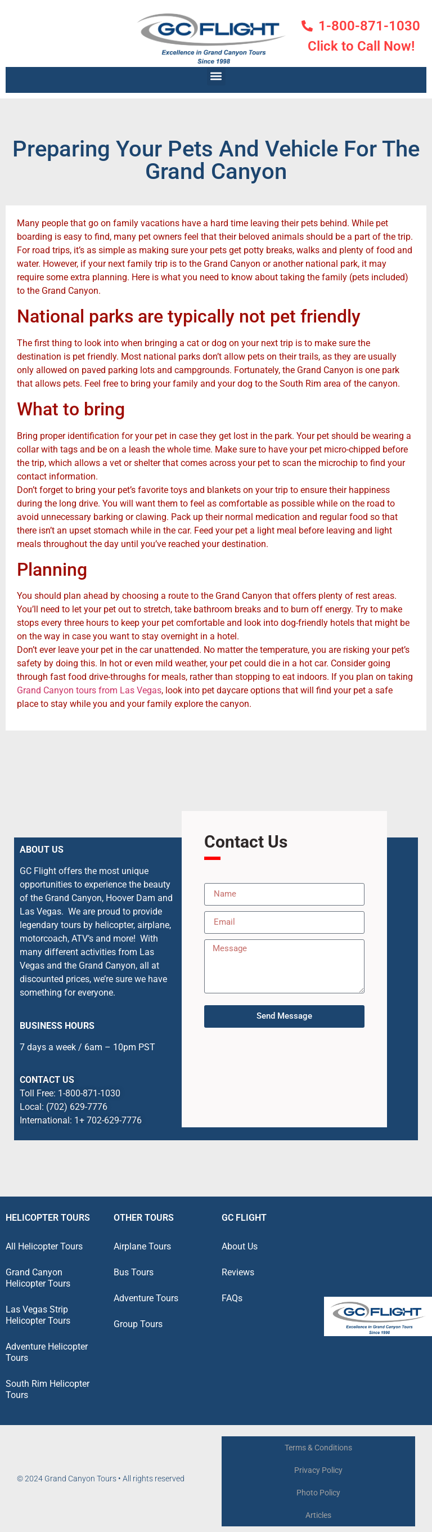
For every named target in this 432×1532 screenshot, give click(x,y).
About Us (240, 1246)
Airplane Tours (142, 1246)
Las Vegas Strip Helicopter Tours (38, 1315)
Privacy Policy (318, 1470)
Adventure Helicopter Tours (47, 1352)
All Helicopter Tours (44, 1246)
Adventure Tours (146, 1298)
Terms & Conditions (318, 1447)
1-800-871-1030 (89, 1093)
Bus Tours (134, 1272)
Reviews (238, 1272)
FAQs (232, 1298)
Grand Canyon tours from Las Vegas (89, 690)
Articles (318, 1515)
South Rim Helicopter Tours (47, 1389)
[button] (216, 76)
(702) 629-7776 (76, 1106)
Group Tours (138, 1324)
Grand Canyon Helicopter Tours (38, 1278)
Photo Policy (318, 1492)
